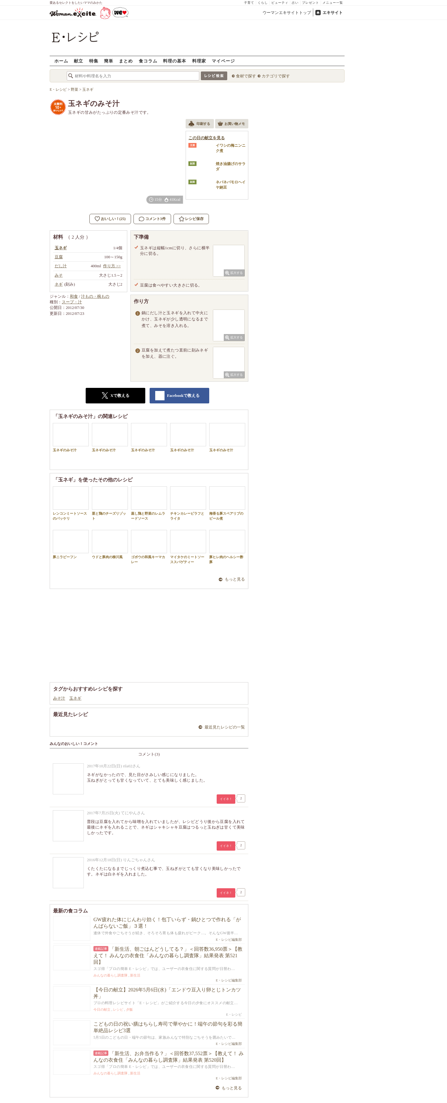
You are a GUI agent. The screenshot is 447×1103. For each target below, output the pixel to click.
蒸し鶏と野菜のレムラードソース (149, 503)
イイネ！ (226, 799)
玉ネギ (75, 698)
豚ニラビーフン (71, 544)
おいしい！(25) (113, 219)
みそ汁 (59, 698)
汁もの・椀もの (95, 296)
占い (295, 2)
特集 (93, 61)
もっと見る (235, 579)
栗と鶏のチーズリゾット (110, 503)
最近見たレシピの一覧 (225, 727)
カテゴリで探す (276, 76)
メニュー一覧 (333, 2)
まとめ (126, 61)
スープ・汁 (72, 302)
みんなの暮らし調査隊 (110, 975)
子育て (249, 2)
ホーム (61, 61)
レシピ (118, 1009)
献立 (78, 61)
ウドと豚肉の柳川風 (110, 544)
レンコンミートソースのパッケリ (71, 503)
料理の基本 (174, 61)
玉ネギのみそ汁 (71, 437)
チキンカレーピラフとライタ (188, 503)
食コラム (148, 61)
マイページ (223, 61)
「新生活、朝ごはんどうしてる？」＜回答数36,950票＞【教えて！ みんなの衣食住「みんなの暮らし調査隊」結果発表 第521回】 (167, 955)
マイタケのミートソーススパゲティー (188, 546)
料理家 (199, 61)
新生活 (135, 975)
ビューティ (279, 2)
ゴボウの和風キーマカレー (149, 546)
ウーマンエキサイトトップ (287, 12)
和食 (74, 296)
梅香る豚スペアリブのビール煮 (227, 503)
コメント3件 (152, 219)
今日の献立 (102, 1009)
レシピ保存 (194, 219)
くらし (263, 2)
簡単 (108, 61)
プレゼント (310, 2)
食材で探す (246, 76)
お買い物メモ (231, 124)
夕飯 (129, 1009)
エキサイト (333, 12)
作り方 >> (112, 266)
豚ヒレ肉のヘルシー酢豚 (227, 546)
